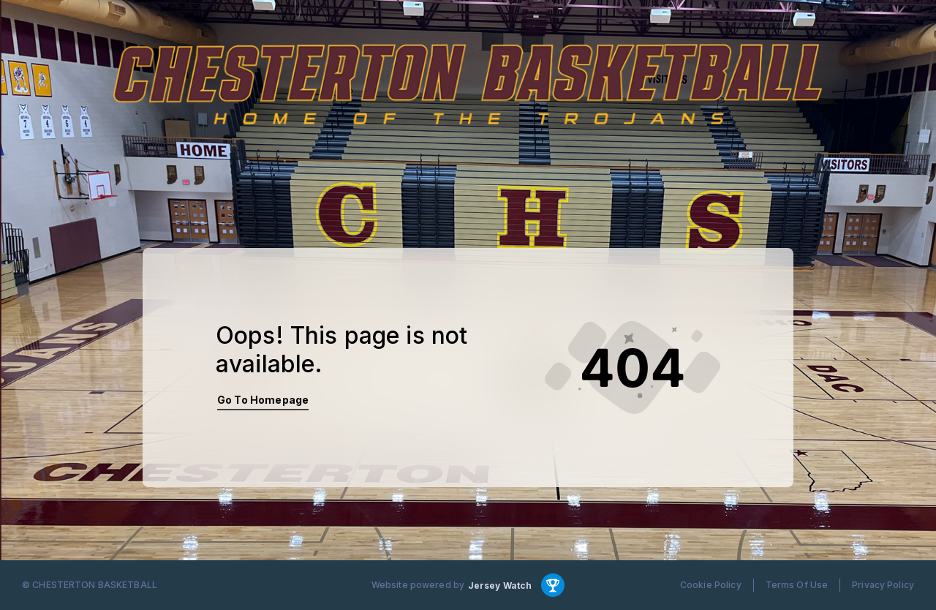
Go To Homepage (263, 400)
